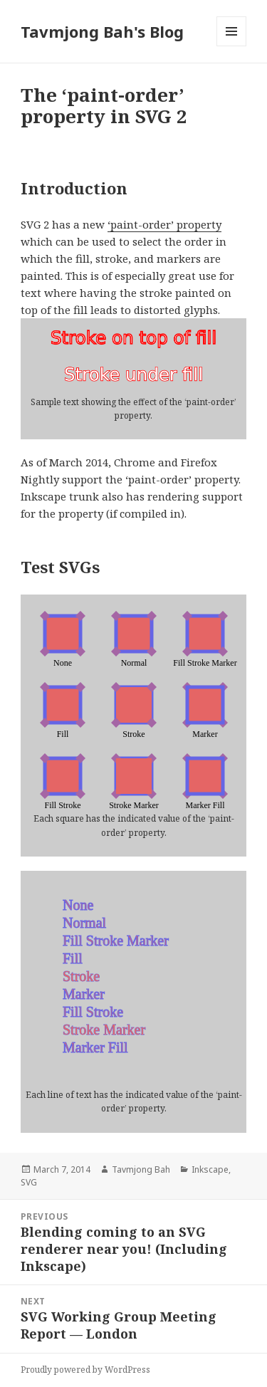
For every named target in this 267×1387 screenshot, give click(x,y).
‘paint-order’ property (164, 224)
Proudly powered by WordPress (85, 1370)
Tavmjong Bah (141, 1169)
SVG (29, 1182)
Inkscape (210, 1169)
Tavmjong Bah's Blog (102, 31)
